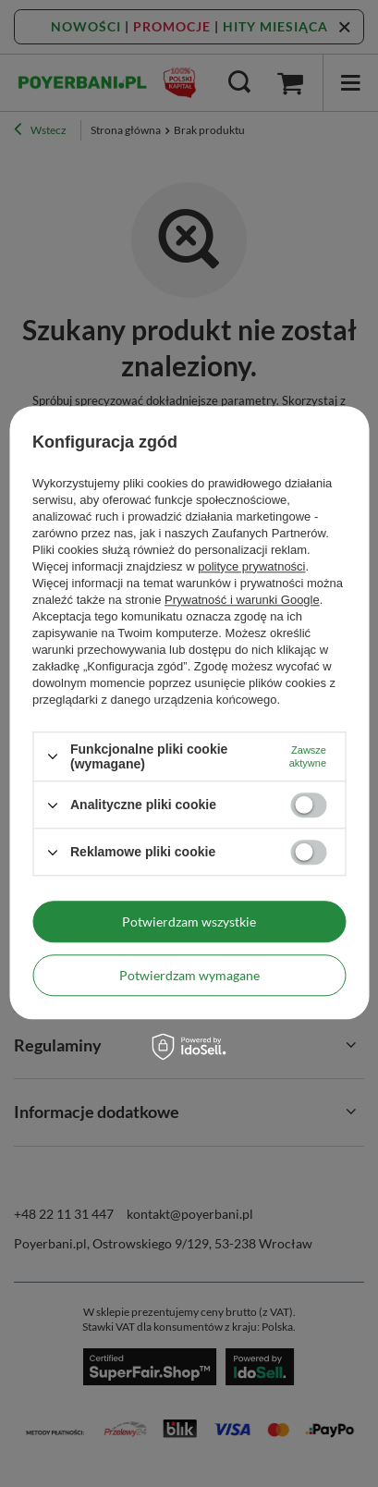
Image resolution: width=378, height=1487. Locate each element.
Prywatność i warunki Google (242, 600)
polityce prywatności (251, 566)
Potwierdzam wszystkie (189, 921)
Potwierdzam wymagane (189, 975)
